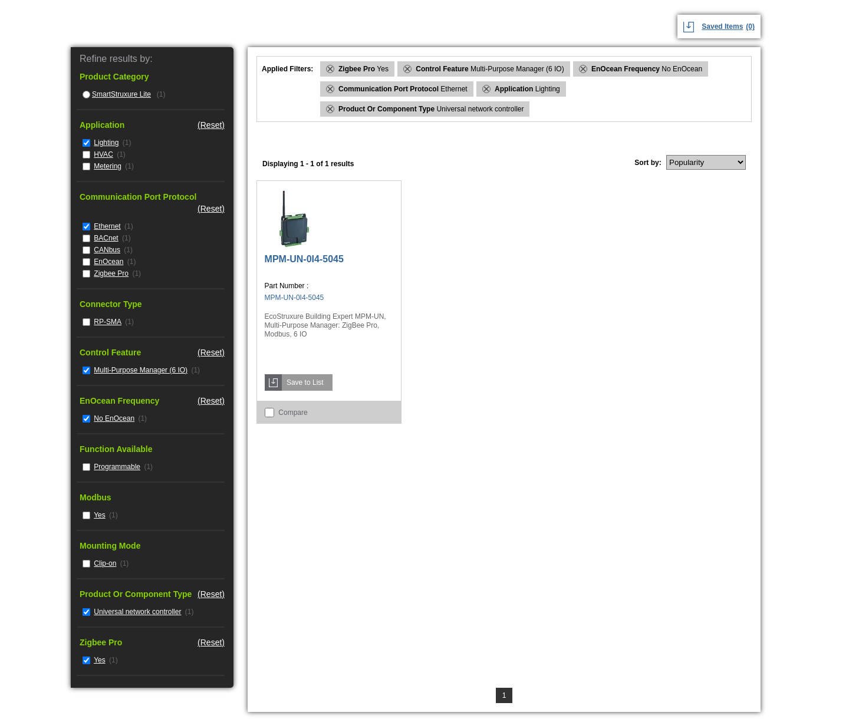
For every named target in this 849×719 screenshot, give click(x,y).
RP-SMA (107, 322)
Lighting (106, 142)
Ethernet (107, 226)
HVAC (103, 154)
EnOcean (108, 262)
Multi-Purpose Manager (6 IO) (140, 370)
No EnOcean (114, 418)
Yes (100, 515)
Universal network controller (137, 612)
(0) (750, 26)
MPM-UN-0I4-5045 (304, 259)
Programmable (117, 467)
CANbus (107, 250)
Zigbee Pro (111, 273)
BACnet (106, 238)
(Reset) (211, 125)
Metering (107, 166)
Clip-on (105, 563)
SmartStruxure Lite (121, 94)
